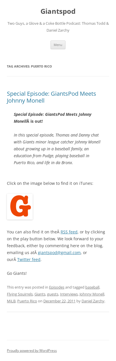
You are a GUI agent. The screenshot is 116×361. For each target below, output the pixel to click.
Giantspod (58, 11)
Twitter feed (28, 259)
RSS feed (69, 232)
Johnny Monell (92, 294)
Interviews (69, 294)
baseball (92, 287)
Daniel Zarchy (93, 301)
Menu (58, 45)
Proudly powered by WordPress (32, 350)
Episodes (56, 287)
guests (52, 294)
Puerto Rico (27, 301)
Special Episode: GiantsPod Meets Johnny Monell (51, 97)
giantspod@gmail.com (59, 252)
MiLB (11, 301)
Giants (39, 294)
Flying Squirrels (20, 294)
